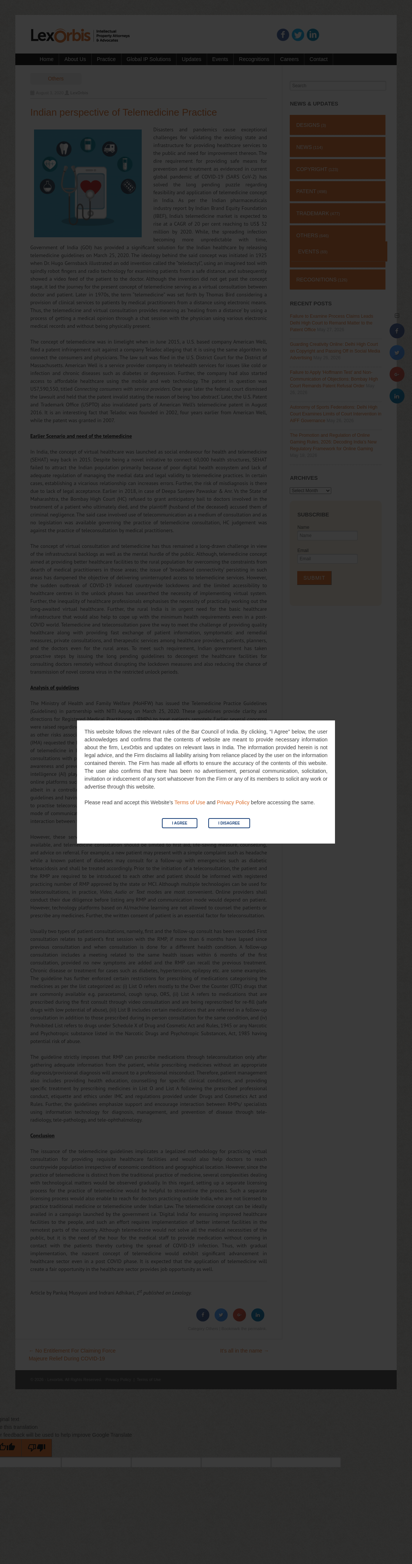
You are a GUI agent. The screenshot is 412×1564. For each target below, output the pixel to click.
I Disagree (229, 823)
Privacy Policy (233, 802)
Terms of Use (189, 802)
